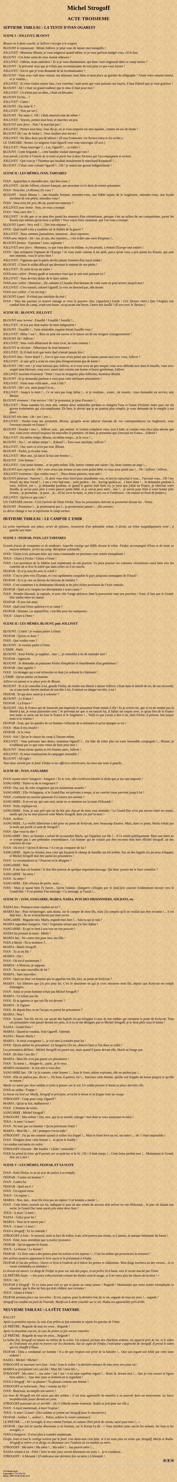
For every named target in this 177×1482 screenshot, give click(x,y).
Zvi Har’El (20, 1473)
